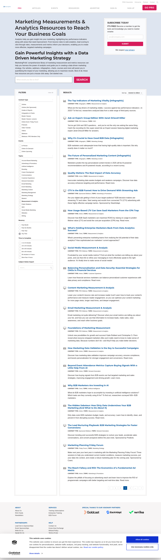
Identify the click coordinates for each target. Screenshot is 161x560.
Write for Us (19, 531)
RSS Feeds (19, 513)
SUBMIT (125, 44)
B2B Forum (53, 516)
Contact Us (52, 526)
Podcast (145, 2)
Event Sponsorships (22, 529)
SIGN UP (130, 8)
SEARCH (82, 80)
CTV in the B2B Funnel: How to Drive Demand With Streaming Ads (103, 191)
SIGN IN (113, 8)
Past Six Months (26, 228)
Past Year (24, 231)
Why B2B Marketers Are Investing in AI (88, 386)
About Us (18, 511)
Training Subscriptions (56, 511)
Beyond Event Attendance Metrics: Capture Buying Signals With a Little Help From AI (102, 367)
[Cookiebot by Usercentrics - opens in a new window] (14, 555)
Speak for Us (19, 533)
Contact (152, 2)
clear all (50, 93)
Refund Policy (53, 531)
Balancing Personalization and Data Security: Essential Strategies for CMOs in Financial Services (104, 269)
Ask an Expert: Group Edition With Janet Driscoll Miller (96, 118)
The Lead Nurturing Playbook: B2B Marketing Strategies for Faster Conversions (102, 427)
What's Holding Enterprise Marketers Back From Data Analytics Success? (101, 229)
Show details (34, 556)
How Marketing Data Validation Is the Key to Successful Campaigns (103, 348)
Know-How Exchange (56, 529)
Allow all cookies (142, 542)
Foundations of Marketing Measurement (89, 328)
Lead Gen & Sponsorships (24, 526)
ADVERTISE (95, 8)
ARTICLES (36, 8)
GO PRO (149, 8)
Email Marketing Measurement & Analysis (90, 308)
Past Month (25, 225)
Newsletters (19, 516)
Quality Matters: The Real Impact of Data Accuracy (94, 173)
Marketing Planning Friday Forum (85, 445)
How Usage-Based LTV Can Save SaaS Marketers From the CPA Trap (103, 211)
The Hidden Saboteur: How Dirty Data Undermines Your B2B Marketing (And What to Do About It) (99, 407)
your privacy (130, 50)
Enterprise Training (55, 513)
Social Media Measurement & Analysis (88, 248)
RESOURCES (74, 8)
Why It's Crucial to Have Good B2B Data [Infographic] (96, 138)
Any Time (24, 234)
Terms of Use (53, 533)
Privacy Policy (53, 536)
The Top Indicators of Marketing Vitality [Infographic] (96, 101)
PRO (19, 8)
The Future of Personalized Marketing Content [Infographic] (99, 156)
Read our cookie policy (93, 549)
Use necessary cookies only (142, 549)
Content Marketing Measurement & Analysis (91, 288)
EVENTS (54, 8)
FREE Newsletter (127, 2)
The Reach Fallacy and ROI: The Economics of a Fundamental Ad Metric (102, 469)
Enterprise (138, 2)
